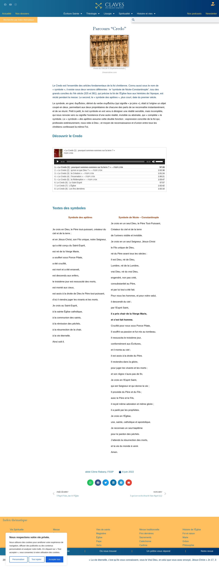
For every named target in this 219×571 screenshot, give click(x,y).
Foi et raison (189, 533)
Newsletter (211, 13)
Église (99, 537)
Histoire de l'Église (192, 529)
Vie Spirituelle (17, 529)
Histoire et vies (146, 13)
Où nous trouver (108, 551)
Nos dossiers (22, 13)
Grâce (186, 541)
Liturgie (109, 13)
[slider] (105, 161)
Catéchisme (145, 541)
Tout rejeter (36, 559)
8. (69, 189)
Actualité (6, 13)
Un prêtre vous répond (158, 551)
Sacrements (145, 537)
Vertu (98, 545)
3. (74, 173)
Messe (56, 529)
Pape (98, 541)
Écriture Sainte (73, 13)
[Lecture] (57, 161)
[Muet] (153, 161)
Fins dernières (146, 533)
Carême (143, 545)
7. (65, 186)
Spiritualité (126, 13)
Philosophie (188, 545)
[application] (109, 161)
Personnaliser (18, 559)
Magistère (101, 533)
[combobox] (177, 20)
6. (68, 182)
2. (78, 170)
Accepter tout (54, 559)
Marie (185, 537)
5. (75, 179)
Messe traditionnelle (149, 529)
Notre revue (206, 551)
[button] (90, 482)
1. (88, 167)
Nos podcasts (194, 13)
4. (74, 176)
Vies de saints (103, 529)
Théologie (93, 13)
